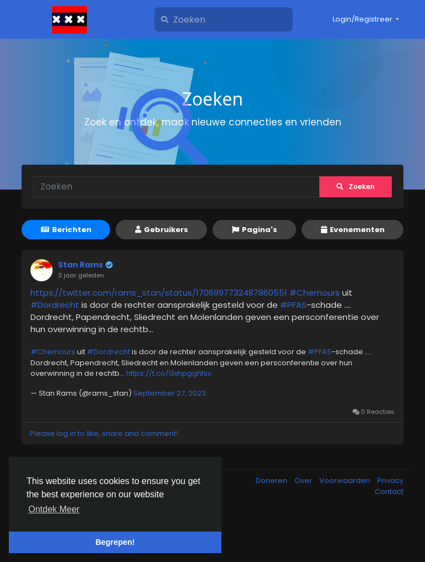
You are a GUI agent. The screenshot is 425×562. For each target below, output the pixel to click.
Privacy (390, 480)
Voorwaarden (345, 480)
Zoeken (355, 186)
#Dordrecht (54, 305)
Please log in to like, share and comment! (104, 433)
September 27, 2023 (169, 393)
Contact (389, 491)
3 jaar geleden (81, 275)
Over (304, 480)
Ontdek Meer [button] (53, 509)
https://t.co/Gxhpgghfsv (168, 373)
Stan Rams (80, 264)
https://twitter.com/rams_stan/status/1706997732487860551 (158, 292)
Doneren (272, 480)
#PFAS (293, 305)
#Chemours (314, 292)
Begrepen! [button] (114, 542)
